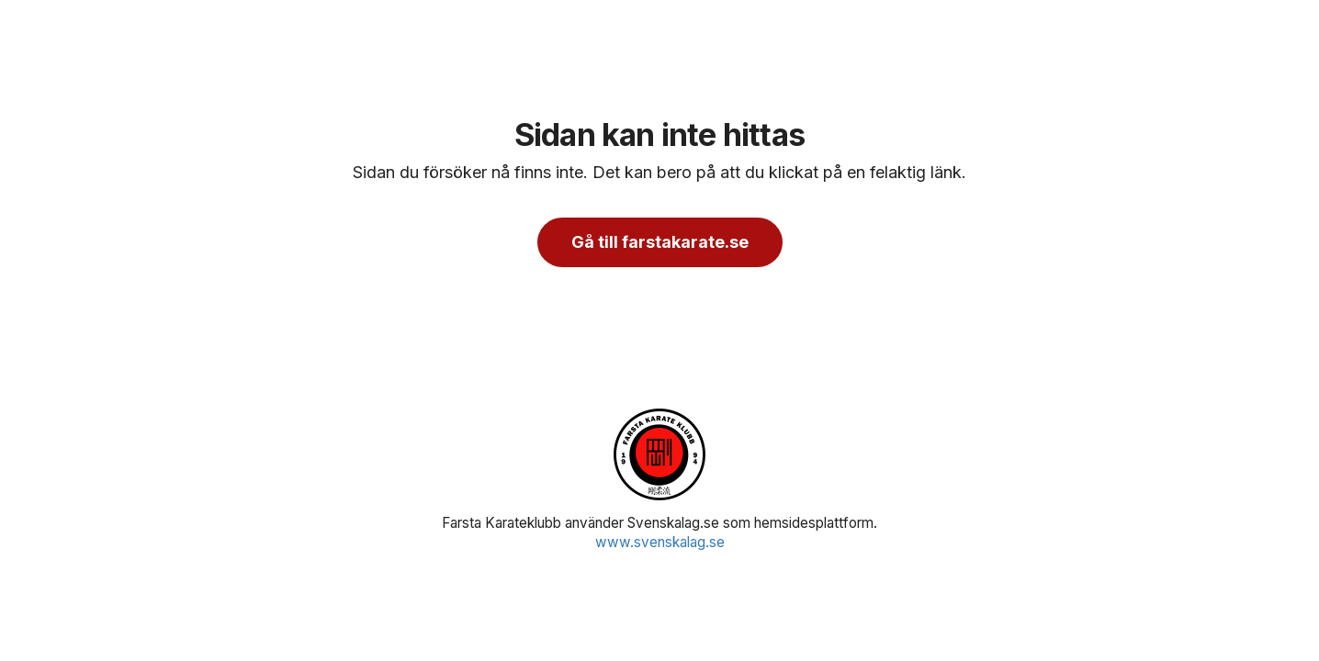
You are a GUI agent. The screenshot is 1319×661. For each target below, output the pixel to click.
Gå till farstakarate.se (660, 242)
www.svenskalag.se (660, 542)
